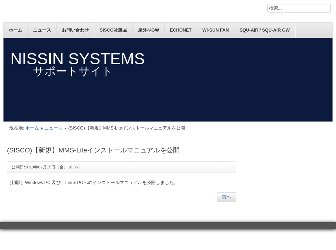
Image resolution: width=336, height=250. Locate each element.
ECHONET (181, 30)
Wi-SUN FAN (215, 30)
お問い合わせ (75, 30)
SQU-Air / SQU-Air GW (265, 30)
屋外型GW (148, 30)
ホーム (15, 30)
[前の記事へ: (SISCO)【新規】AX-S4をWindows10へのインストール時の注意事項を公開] (226, 196)
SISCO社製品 (113, 30)
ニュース (42, 30)
